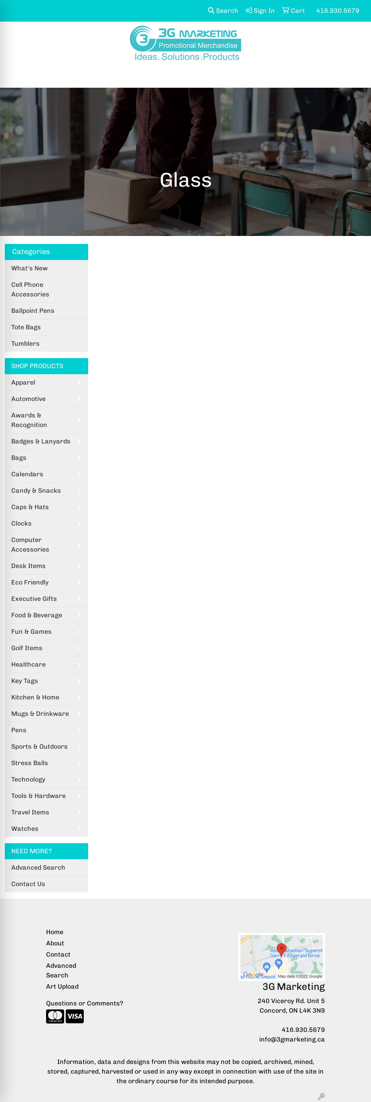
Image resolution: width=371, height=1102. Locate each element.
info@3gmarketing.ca (292, 1039)
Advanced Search (38, 867)
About (55, 943)
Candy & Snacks (36, 490)
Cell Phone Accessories (30, 289)
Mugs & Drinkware (40, 713)
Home (54, 932)
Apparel (23, 382)
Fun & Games (31, 631)
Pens (18, 730)
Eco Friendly (29, 582)
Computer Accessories (30, 544)
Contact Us (28, 884)
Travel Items (30, 812)
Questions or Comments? (84, 1003)
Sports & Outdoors (39, 746)
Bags (18, 457)
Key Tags (24, 681)
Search (223, 10)
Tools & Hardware (38, 796)
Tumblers (25, 343)
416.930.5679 (303, 1030)
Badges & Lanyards (41, 441)
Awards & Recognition (29, 420)
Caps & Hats (30, 507)
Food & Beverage (36, 615)
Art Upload (62, 986)
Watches (24, 828)
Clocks (21, 523)
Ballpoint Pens (32, 310)
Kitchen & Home (35, 697)
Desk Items (28, 566)
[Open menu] (355, 76)
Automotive (28, 399)
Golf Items (26, 648)
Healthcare (28, 664)
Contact (58, 954)
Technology (28, 779)
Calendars (27, 474)
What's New (29, 268)
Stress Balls (29, 763)
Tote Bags (26, 327)
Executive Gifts (34, 598)
